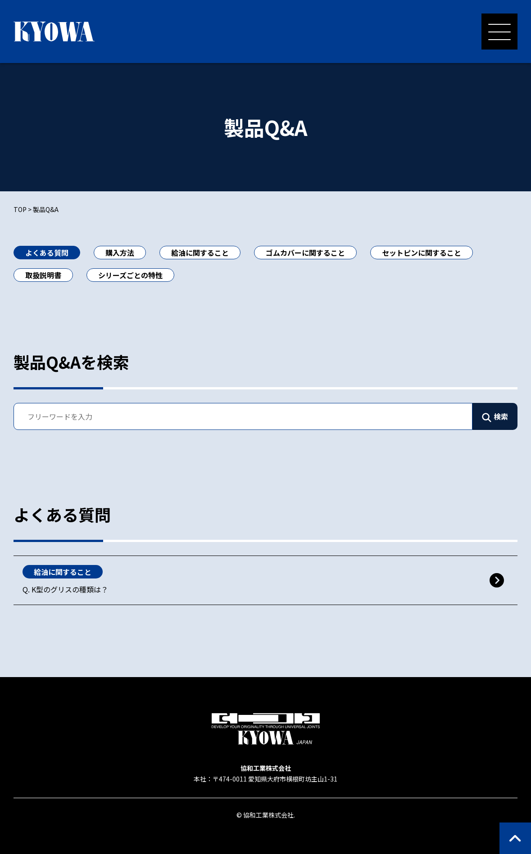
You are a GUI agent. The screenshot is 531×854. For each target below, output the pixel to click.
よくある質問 (46, 252)
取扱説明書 (43, 275)
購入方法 (119, 252)
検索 (501, 416)
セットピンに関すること (421, 252)
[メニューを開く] (499, 32)
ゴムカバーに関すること (305, 252)
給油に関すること (200, 252)
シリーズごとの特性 (130, 275)
